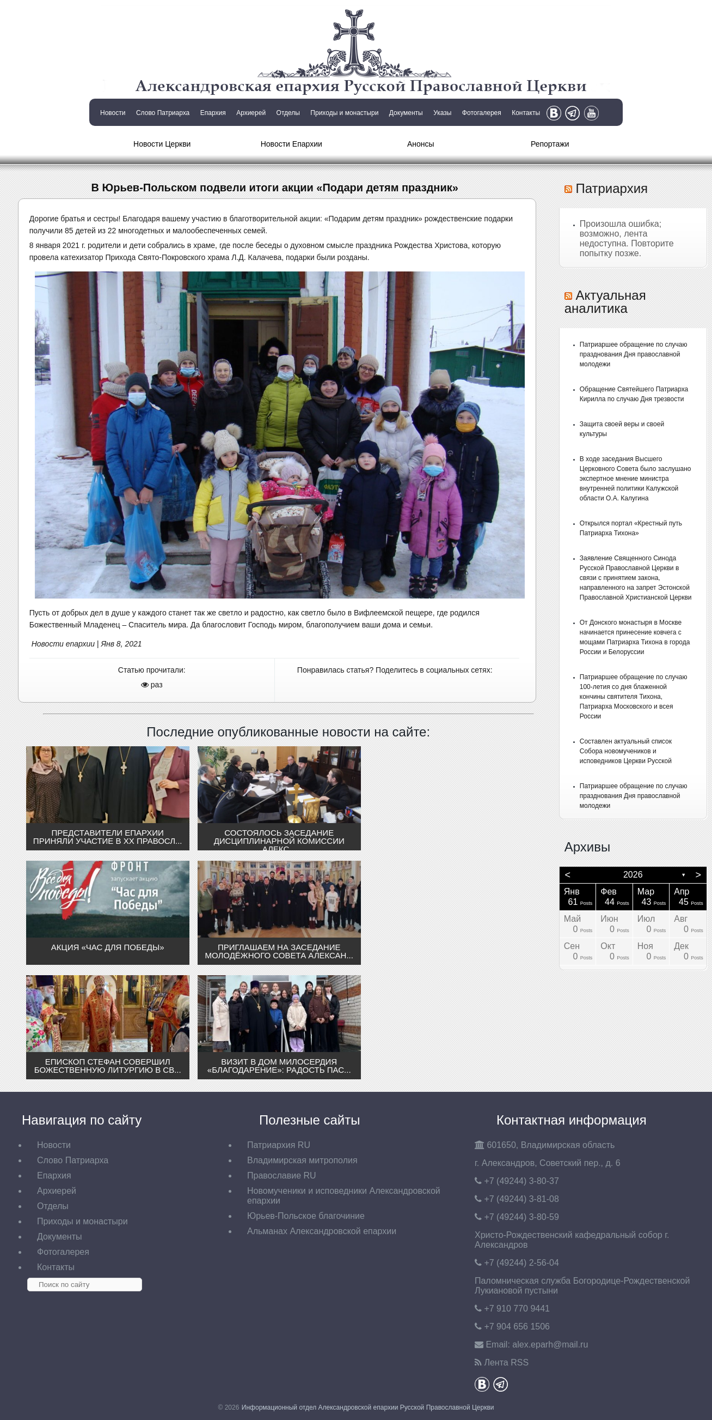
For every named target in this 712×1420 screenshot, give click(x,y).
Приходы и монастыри (344, 113)
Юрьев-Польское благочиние (306, 1215)
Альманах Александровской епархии (321, 1231)
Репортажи (550, 144)
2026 (633, 874)
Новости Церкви (162, 144)
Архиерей (251, 113)
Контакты (526, 113)
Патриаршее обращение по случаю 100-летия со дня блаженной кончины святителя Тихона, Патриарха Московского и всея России (634, 696)
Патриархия (611, 188)
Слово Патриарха (162, 113)
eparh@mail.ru (550, 1344)
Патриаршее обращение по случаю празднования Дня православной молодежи (634, 354)
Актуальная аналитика (605, 302)
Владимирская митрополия (302, 1160)
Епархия (213, 113)
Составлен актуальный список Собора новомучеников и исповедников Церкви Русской (626, 751)
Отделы (288, 113)
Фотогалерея (481, 113)
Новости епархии (63, 643)
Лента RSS (506, 1362)
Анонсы (420, 144)
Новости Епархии (291, 144)
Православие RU (281, 1175)
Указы (442, 113)
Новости (112, 113)
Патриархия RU (278, 1145)
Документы (406, 113)
